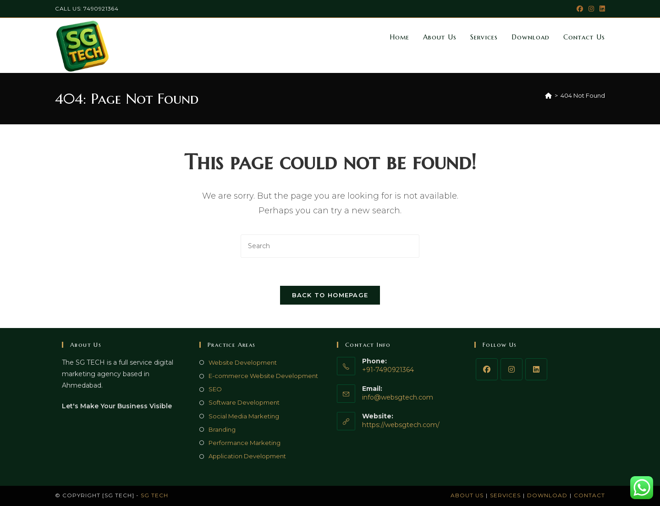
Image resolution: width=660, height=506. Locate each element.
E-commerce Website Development (263, 375)
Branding (222, 429)
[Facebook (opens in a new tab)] (580, 8)
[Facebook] (487, 369)
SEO (215, 389)
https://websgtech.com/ (401, 425)
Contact (589, 495)
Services (505, 495)
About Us (467, 495)
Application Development (247, 456)
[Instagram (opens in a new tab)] (591, 8)
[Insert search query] (330, 246)
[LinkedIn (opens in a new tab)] (601, 8)
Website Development (243, 362)
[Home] (548, 95)
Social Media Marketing (244, 416)
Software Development (244, 402)
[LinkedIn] (536, 369)
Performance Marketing (244, 442)
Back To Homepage (330, 295)
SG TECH (154, 495)
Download (547, 495)
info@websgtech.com (397, 397)
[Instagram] (511, 369)
